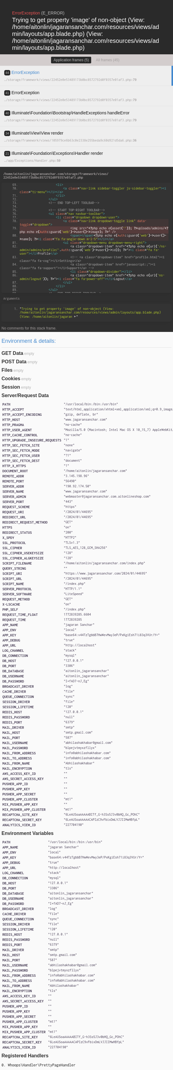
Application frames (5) (71, 60)
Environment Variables (28, 833)
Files (7, 370)
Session (11, 387)
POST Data (14, 361)
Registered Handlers (25, 1055)
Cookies (11, 378)
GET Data (12, 353)
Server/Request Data (25, 395)
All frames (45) (108, 60)
